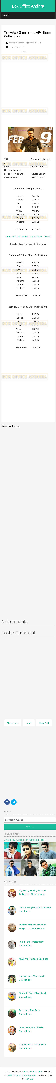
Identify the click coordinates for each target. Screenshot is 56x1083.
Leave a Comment (16, 47)
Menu (6, 15)
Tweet (24, 51)
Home (29, 723)
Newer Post (12, 723)
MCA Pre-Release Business (33, 959)
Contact (29, 1079)
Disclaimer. (31, 1075)
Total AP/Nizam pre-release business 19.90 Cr (28, 236)
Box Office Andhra (28, 6)
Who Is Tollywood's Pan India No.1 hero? (24, 840)
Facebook (7, 802)
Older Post (44, 723)
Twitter (14, 802)
